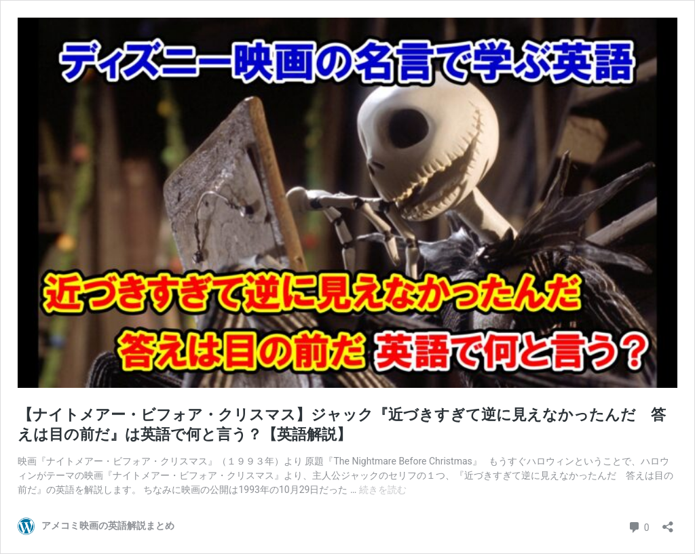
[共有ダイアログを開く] (667, 522)
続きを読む (383, 489)
